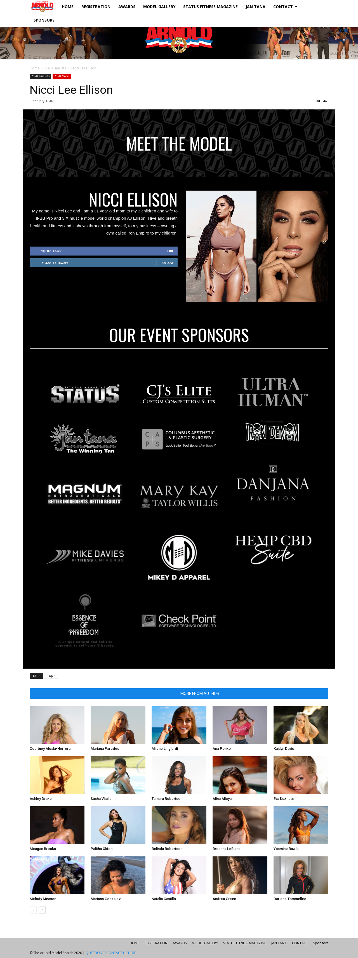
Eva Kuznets (284, 799)
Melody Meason (43, 899)
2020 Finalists (55, 68)
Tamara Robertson (167, 799)
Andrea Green (224, 899)
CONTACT (285, 6)
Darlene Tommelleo (290, 899)
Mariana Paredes (105, 748)
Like (170, 251)
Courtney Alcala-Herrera (50, 748)
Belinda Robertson (167, 849)
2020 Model (62, 76)
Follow (167, 263)
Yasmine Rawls (286, 849)
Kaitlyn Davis (284, 748)
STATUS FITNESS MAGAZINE (210, 6)
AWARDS (126, 6)
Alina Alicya (222, 799)
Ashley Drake (41, 799)
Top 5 (51, 676)
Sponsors (44, 20)
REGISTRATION (95, 6)
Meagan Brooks (43, 849)
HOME (68, 6)
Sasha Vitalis (101, 799)
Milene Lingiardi (165, 748)
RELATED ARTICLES (156, 693)
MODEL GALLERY (159, 6)
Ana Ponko (222, 748)
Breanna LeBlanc (227, 849)
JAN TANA (255, 6)
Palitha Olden (101, 849)
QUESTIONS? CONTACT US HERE (111, 952)
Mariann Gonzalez (106, 899)
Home (34, 68)
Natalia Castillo (164, 899)
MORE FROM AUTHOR (199, 693)
